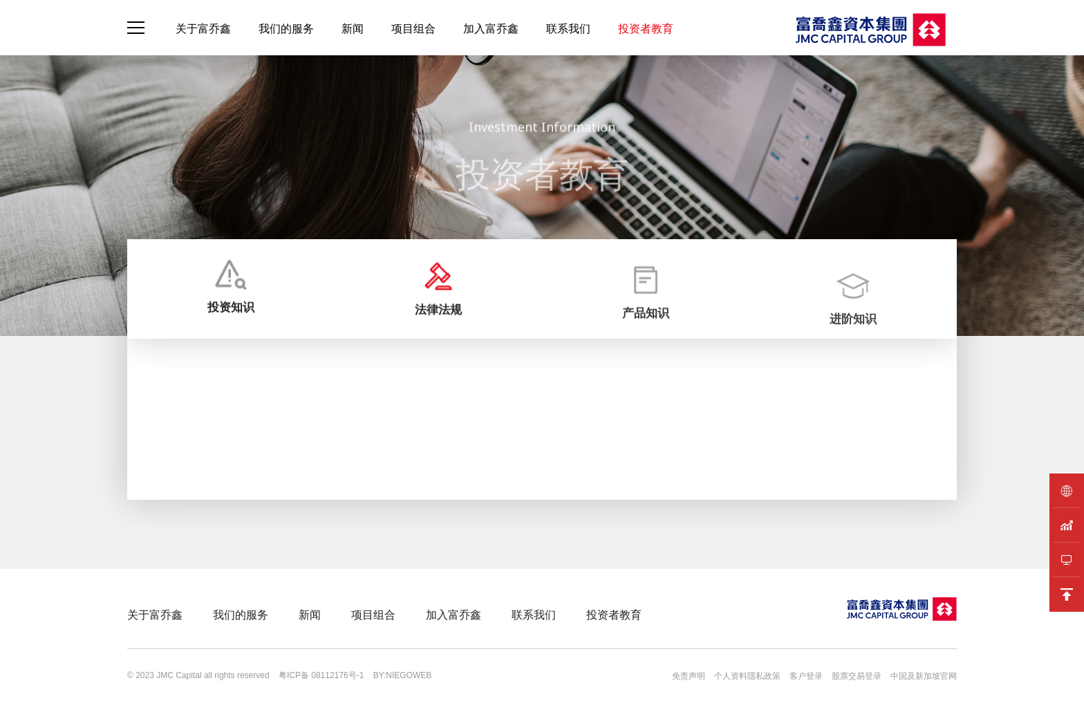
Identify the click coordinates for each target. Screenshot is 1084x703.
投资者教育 (645, 28)
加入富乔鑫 (490, 28)
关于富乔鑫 (203, 28)
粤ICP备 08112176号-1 (321, 675)
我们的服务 (286, 28)
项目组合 (413, 28)
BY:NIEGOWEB (402, 675)
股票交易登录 (856, 676)
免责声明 (688, 676)
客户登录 (806, 676)
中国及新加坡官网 (923, 676)
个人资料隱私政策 (747, 676)
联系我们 (568, 28)
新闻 (353, 28)
